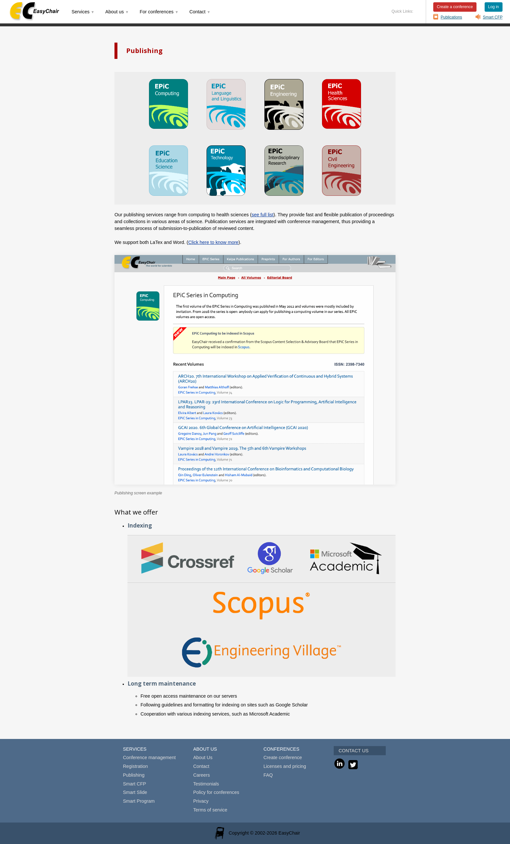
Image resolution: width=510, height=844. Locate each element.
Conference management (149, 757)
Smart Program (139, 801)
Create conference (282, 757)
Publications (451, 17)
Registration (135, 766)
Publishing (133, 775)
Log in (493, 7)
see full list (263, 214)
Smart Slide (135, 792)
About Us (202, 757)
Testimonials (206, 783)
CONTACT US (354, 750)
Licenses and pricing (284, 766)
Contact (201, 766)
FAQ (268, 775)
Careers (201, 775)
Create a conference (455, 7)
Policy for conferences (216, 792)
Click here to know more (213, 242)
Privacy (200, 801)
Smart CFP (493, 17)
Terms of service (210, 809)
